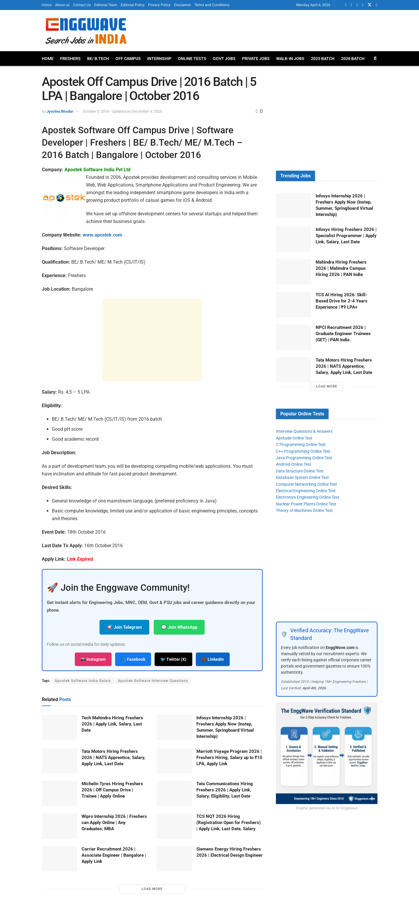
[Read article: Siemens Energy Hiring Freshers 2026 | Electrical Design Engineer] (174, 858)
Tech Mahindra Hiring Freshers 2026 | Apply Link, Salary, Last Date (112, 724)
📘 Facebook (133, 659)
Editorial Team (105, 5)
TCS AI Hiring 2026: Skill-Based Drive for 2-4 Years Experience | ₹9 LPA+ (341, 301)
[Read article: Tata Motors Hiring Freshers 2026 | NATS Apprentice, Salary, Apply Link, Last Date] (59, 761)
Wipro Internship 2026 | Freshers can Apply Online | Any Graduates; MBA (114, 822)
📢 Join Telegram (124, 627)
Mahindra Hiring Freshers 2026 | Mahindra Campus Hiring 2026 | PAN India (341, 268)
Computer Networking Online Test (306, 484)
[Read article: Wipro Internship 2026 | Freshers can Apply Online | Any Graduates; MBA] (59, 826)
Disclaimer (182, 5)
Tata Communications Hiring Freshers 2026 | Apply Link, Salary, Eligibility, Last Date (224, 790)
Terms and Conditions (211, 5)
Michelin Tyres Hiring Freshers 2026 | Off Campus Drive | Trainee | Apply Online (112, 790)
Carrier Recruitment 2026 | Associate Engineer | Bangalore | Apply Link (114, 855)
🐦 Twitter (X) (173, 659)
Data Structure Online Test (300, 471)
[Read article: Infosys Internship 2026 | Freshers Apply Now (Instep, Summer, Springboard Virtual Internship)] (174, 727)
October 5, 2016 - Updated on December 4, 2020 (122, 111)
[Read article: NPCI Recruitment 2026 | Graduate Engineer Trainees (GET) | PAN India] (293, 337)
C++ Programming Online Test (303, 451)
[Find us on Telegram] (362, 5)
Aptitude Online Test (294, 438)
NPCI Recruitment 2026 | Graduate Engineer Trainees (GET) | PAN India (343, 333)
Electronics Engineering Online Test (307, 497)
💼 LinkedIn (213, 659)
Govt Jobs (224, 58)
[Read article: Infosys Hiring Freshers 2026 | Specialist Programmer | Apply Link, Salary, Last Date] (293, 239)
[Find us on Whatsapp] (346, 5)
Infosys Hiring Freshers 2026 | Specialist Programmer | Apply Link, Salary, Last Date (346, 235)
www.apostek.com (102, 235)
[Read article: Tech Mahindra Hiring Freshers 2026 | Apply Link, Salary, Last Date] (59, 727)
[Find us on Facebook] (357, 5)
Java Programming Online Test (304, 457)
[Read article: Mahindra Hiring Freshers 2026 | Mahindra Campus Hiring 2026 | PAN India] (293, 271)
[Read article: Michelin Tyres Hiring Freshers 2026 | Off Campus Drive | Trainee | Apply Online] (59, 793)
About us (62, 5)
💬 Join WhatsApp (179, 627)
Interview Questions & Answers (304, 431)
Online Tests (192, 58)
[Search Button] (375, 58)
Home (47, 5)
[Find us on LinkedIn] (351, 5)
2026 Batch (353, 58)
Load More (152, 889)
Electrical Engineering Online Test (306, 490)
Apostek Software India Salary (83, 681)
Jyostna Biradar (60, 111)
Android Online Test (293, 464)
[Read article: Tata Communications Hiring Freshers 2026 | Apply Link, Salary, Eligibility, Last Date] (174, 793)
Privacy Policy (159, 5)
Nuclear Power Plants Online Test (306, 504)
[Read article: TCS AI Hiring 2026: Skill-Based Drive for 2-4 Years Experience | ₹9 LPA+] (293, 304)
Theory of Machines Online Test (304, 510)
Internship (159, 58)
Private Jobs (256, 58)
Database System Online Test (302, 477)
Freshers (70, 58)
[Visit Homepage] (86, 30)
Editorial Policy (133, 5)
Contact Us (82, 5)
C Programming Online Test (301, 444)
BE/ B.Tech (98, 58)
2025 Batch (322, 58)
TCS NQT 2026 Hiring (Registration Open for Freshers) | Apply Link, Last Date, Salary (228, 822)
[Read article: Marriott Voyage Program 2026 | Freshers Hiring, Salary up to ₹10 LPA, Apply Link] (174, 761)
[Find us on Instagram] (376, 5)
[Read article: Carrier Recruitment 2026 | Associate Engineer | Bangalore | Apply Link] (59, 858)
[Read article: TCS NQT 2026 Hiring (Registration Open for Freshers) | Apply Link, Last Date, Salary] (174, 826)
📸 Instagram (93, 659)
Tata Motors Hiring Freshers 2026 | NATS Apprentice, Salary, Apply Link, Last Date (113, 757)
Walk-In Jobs (290, 58)
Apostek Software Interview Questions (153, 681)
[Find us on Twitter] (369, 5)
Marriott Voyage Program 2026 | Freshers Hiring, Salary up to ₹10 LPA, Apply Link (229, 757)
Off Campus (128, 58)
